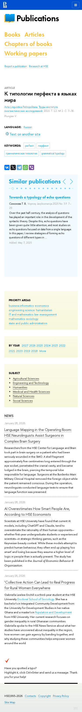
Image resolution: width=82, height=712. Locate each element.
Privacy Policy (61, 696)
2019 (27, 351)
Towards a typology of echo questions (39, 197)
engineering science (22, 310)
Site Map (9, 702)
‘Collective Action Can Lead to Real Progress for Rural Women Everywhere (39, 585)
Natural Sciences (23, 396)
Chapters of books (28, 44)
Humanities (20, 387)
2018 (34, 351)
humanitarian (44, 310)
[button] (12, 188)
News (9, 415)
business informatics (21, 306)
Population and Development (53, 612)
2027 (25, 345)
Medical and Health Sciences (31, 392)
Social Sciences (23, 401)
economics (42, 306)
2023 (55, 345)
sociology (32, 319)
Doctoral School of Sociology (35, 599)
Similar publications (35, 181)
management (48, 314)
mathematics (17, 319)
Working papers (25, 53)
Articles (34, 34)
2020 (19, 351)
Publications (37, 18)
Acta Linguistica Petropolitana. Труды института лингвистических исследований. (31, 109)
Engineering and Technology (31, 383)
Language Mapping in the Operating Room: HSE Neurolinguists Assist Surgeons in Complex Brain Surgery (38, 435)
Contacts (30, 696)
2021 (12, 351)
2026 (32, 345)
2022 (62, 345)
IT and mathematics (21, 314)
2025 (40, 345)
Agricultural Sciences (26, 378)
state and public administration (28, 323)
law (36, 314)
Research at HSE (38, 66)
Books (12, 34)
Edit (76, 707)
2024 (47, 345)
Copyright (44, 696)
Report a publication (16, 66)
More (42, 351)
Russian (28, 127)
